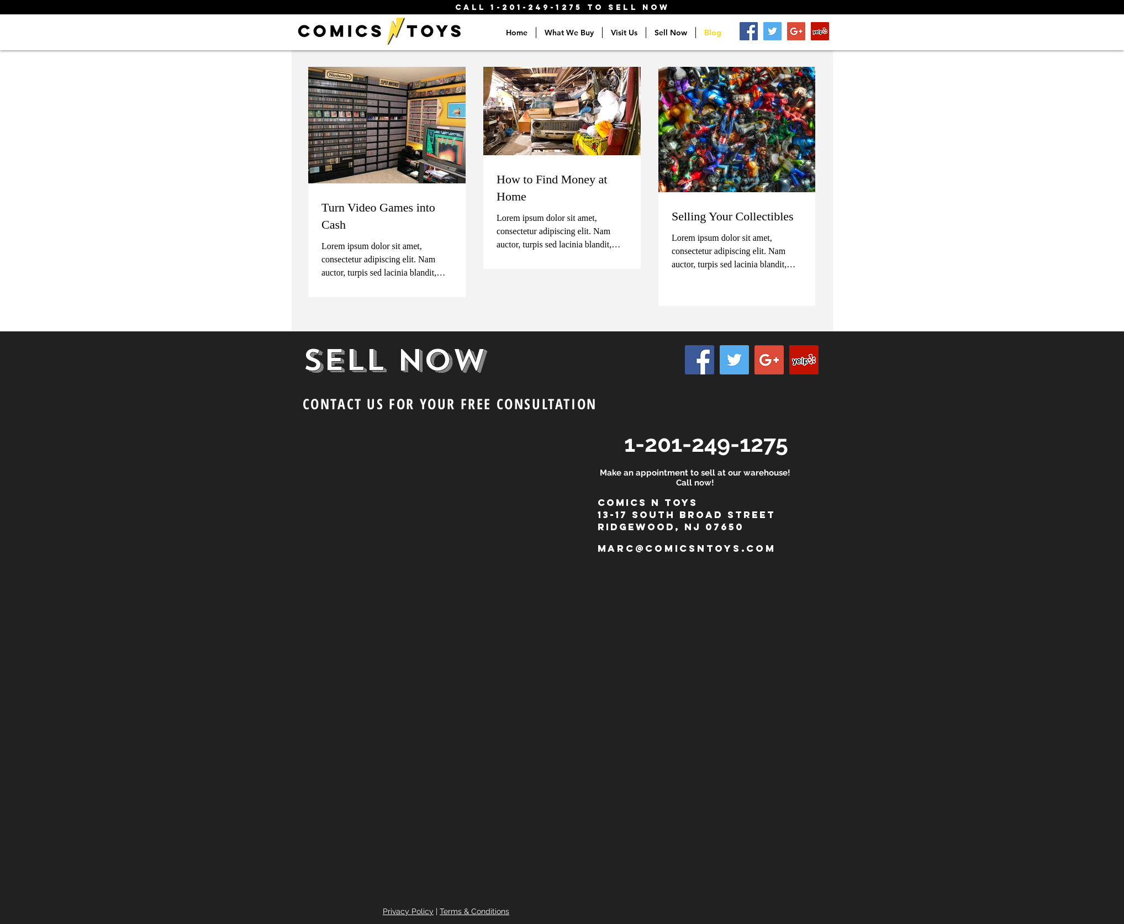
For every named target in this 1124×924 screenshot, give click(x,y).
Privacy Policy (408, 911)
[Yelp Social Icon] (820, 31)
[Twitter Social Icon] (772, 31)
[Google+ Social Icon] (796, 31)
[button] (569, 32)
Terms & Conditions (474, 911)
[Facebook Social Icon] (749, 31)
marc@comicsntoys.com (687, 548)
